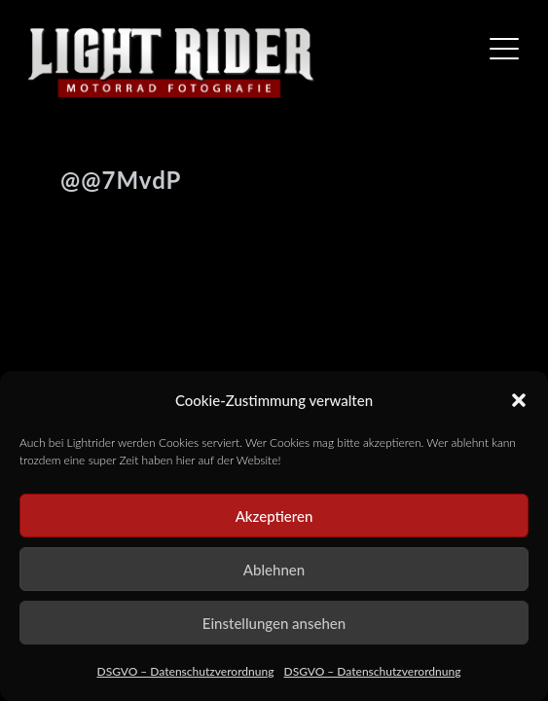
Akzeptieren (274, 516)
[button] (519, 400)
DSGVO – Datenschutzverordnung (185, 671)
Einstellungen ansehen (274, 623)
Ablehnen (274, 569)
